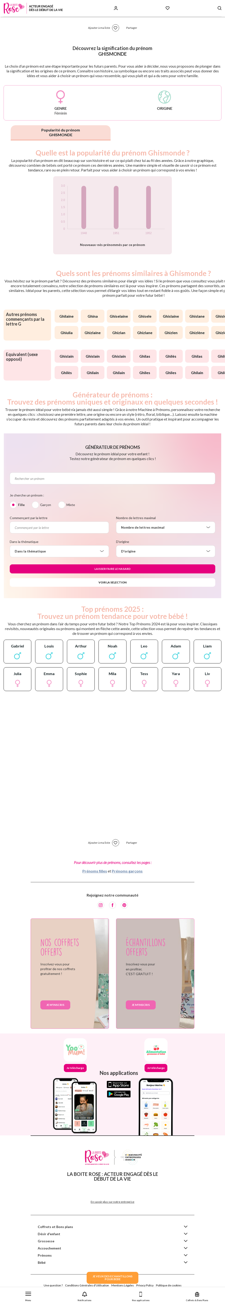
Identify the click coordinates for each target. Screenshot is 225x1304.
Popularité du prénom (60, 132)
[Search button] (219, 8)
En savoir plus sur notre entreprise (112, 1202)
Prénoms (45, 1255)
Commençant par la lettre (28, 518)
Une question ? (53, 1285)
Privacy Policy (145, 1285)
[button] (28, 1295)
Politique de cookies (169, 1285)
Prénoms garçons (127, 871)
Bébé (42, 1262)
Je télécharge (75, 1068)
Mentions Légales (122, 1285)
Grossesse (46, 1241)
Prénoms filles (94, 871)
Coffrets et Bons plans (55, 1227)
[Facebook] (112, 905)
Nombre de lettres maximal (136, 518)
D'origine (122, 542)
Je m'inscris (55, 1005)
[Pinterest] (124, 905)
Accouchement (49, 1248)
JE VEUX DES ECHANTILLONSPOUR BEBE (112, 1277)
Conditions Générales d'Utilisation (87, 1285)
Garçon (45, 505)
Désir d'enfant (49, 1234)
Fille (21, 505)
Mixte (70, 505)
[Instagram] (100, 905)
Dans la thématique (24, 542)
